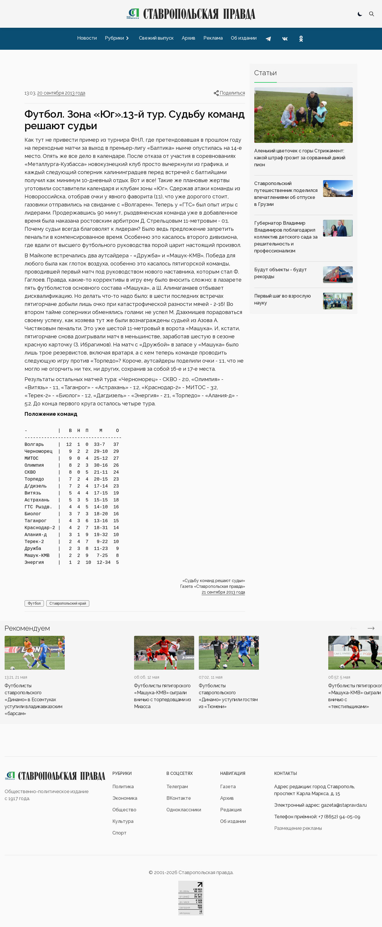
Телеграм (177, 786)
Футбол (34, 603)
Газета (228, 786)
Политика (123, 786)
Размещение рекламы (298, 828)
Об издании (233, 821)
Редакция (231, 809)
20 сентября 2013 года (61, 93)
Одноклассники (183, 809)
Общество (124, 809)
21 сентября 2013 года (223, 592)
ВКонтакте (178, 798)
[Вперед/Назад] (353, 628)
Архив (227, 798)
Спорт (119, 833)
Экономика (124, 798)
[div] (35, 676)
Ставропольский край (67, 603)
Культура (122, 821)
